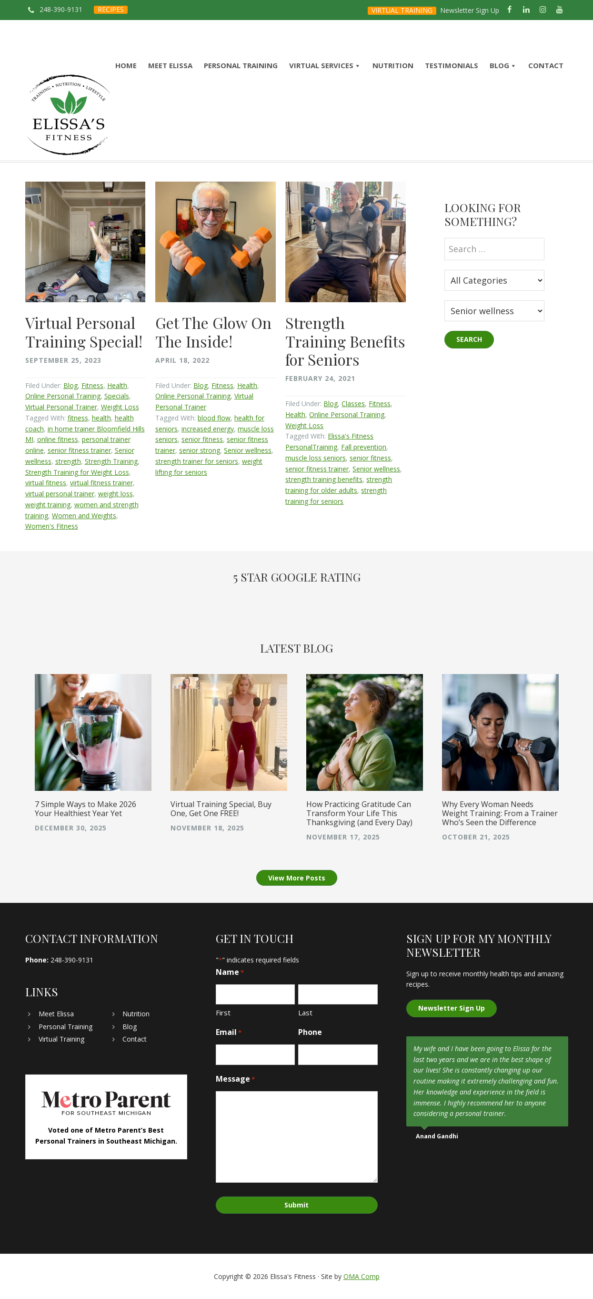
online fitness (57, 439)
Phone (310, 1032)
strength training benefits (323, 479)
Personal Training (65, 1026)
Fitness (92, 385)
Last (305, 1012)
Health (117, 385)
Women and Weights (84, 515)
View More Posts (296, 877)
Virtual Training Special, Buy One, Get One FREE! (221, 808)
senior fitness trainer (79, 450)
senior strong (199, 450)
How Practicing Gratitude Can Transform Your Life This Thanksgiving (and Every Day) (359, 813)
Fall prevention (363, 446)
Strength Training (111, 461)
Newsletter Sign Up (469, 10)
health (101, 417)
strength (68, 461)
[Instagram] (542, 10)
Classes (353, 403)
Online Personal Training (63, 395)
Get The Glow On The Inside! (213, 331)
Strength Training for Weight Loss (77, 472)
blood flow (214, 417)
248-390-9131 (61, 9)
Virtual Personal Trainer (61, 406)
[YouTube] (559, 10)
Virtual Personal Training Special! (83, 331)
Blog (70, 385)
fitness (78, 417)
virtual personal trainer (59, 493)
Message (235, 1079)
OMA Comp (361, 1276)
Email (228, 1032)
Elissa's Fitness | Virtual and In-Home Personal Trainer (68, 115)
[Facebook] (509, 10)
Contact (134, 1038)
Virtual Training (61, 1038)
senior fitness (202, 439)
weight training (47, 504)
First (223, 1012)
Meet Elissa (56, 1013)
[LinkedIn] (526, 10)
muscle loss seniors (315, 457)
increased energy (207, 428)
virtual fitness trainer (101, 482)
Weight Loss (120, 406)
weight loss (115, 493)
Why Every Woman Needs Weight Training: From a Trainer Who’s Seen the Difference (500, 813)
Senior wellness (247, 450)
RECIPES (111, 9)
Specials (116, 395)
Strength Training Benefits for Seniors (345, 340)
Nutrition (136, 1013)
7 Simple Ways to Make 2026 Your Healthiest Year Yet (85, 808)
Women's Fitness (51, 526)
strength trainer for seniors (196, 461)
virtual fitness (45, 482)
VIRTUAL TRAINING (402, 10)
